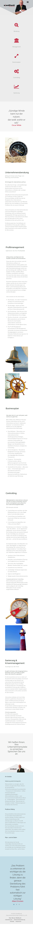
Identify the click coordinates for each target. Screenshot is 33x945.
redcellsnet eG (8, 940)
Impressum (18, 942)
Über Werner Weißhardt (15, 939)
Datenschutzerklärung (19, 940)
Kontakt (12, 942)
